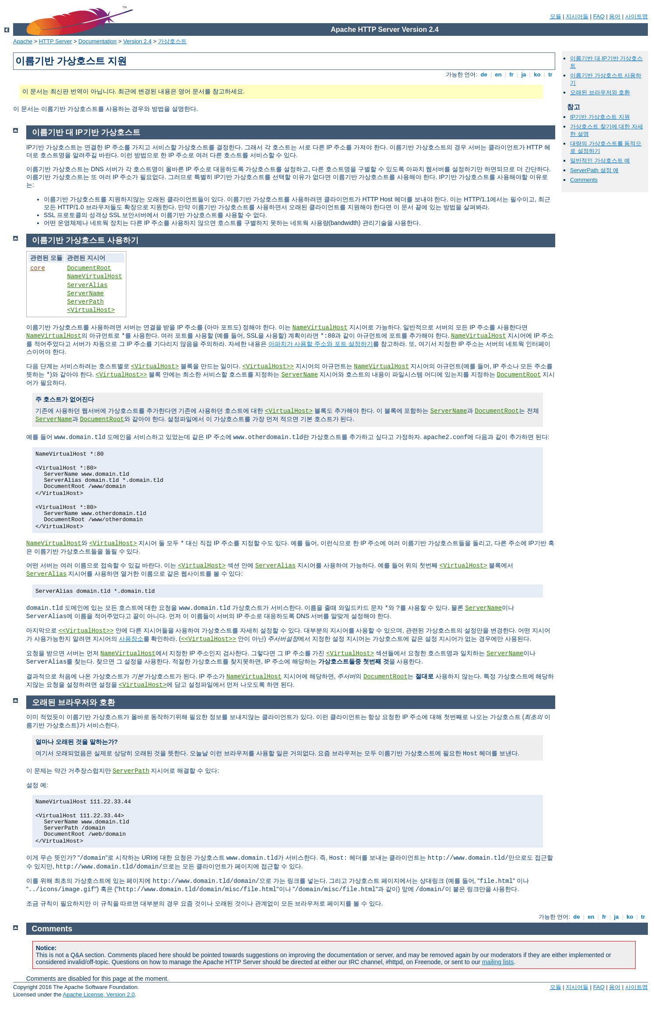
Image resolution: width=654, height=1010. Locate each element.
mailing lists (498, 961)
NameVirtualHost (94, 276)
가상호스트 (172, 41)
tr (550, 74)
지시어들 (577, 16)
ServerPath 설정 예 (594, 170)
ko (537, 74)
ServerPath (85, 301)
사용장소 (131, 638)
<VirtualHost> (91, 310)
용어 (614, 16)
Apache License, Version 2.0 (99, 994)
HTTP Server (55, 41)
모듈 (555, 16)
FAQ (599, 16)
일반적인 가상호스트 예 (600, 160)
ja (524, 74)
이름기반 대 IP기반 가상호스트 (86, 132)
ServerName (85, 293)
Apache (22, 41)
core (37, 268)
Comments (584, 179)
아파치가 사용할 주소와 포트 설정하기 (320, 343)
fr (511, 74)
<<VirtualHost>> (86, 630)
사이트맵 (636, 16)
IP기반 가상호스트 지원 (600, 117)
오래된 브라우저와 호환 (600, 92)
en (498, 74)
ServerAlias (87, 285)
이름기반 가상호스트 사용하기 (85, 240)
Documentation (97, 41)
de (484, 74)
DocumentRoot (89, 268)
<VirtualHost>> (268, 366)
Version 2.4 (137, 41)
